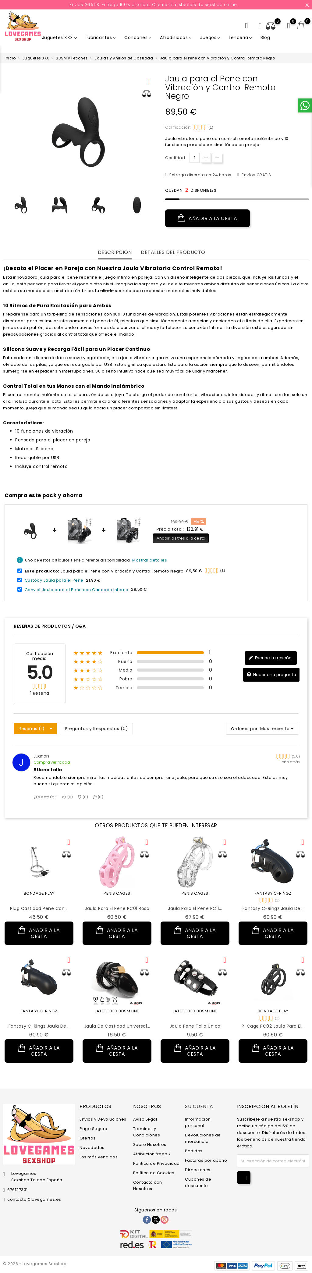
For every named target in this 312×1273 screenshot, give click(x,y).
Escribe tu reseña (270, 658)
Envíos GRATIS (256, 175)
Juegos (210, 37)
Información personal (198, 1122)
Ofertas (88, 1138)
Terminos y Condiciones (146, 1131)
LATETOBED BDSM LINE (117, 1011)
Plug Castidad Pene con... (39, 908)
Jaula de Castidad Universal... (117, 1026)
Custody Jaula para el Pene (54, 580)
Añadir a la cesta (207, 218)
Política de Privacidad (156, 1163)
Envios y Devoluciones (103, 1119)
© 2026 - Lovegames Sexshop (34, 1264)
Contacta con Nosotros (147, 1185)
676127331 (17, 1190)
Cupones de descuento (198, 1182)
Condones (138, 37)
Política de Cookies (154, 1172)
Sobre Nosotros (149, 1144)
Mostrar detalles (149, 560)
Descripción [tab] (115, 252)
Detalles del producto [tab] (173, 252)
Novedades (92, 1147)
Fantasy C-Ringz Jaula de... (273, 908)
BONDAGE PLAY (39, 893)
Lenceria (241, 37)
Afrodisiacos (176, 37)
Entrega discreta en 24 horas (200, 175)
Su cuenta (199, 1106)
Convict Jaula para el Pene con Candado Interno (77, 589)
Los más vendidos (99, 1157)
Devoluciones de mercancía (203, 1138)
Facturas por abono (206, 1160)
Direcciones (198, 1169)
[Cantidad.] (195, 158)
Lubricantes (101, 37)
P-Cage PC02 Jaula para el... (273, 1026)
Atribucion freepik (152, 1154)
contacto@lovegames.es (34, 1199)
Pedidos (194, 1151)
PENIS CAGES (117, 893)
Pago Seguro (94, 1128)
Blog (265, 37)
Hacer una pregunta (271, 675)
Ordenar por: (245, 729)
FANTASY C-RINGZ (273, 893)
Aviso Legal (145, 1119)
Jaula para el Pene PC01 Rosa (117, 908)
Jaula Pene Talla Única (195, 1026)
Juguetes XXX (60, 37)
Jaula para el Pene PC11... (195, 908)
